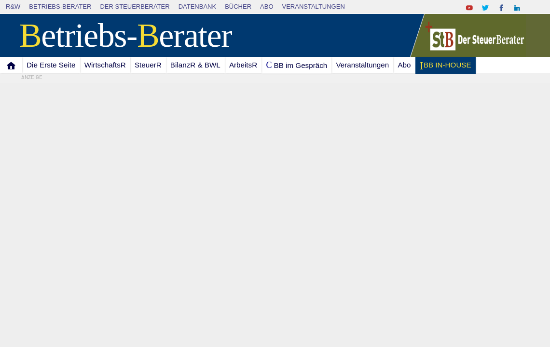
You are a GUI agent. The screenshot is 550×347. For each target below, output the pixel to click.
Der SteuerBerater (134, 6)
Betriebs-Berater (60, 6)
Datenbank (198, 6)
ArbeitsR (243, 65)
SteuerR (148, 65)
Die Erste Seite (51, 65)
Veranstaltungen (313, 6)
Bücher (238, 6)
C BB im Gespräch (296, 65)
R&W (13, 6)
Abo (266, 6)
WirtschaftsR (105, 65)
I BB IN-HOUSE (445, 65)
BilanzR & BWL (195, 65)
